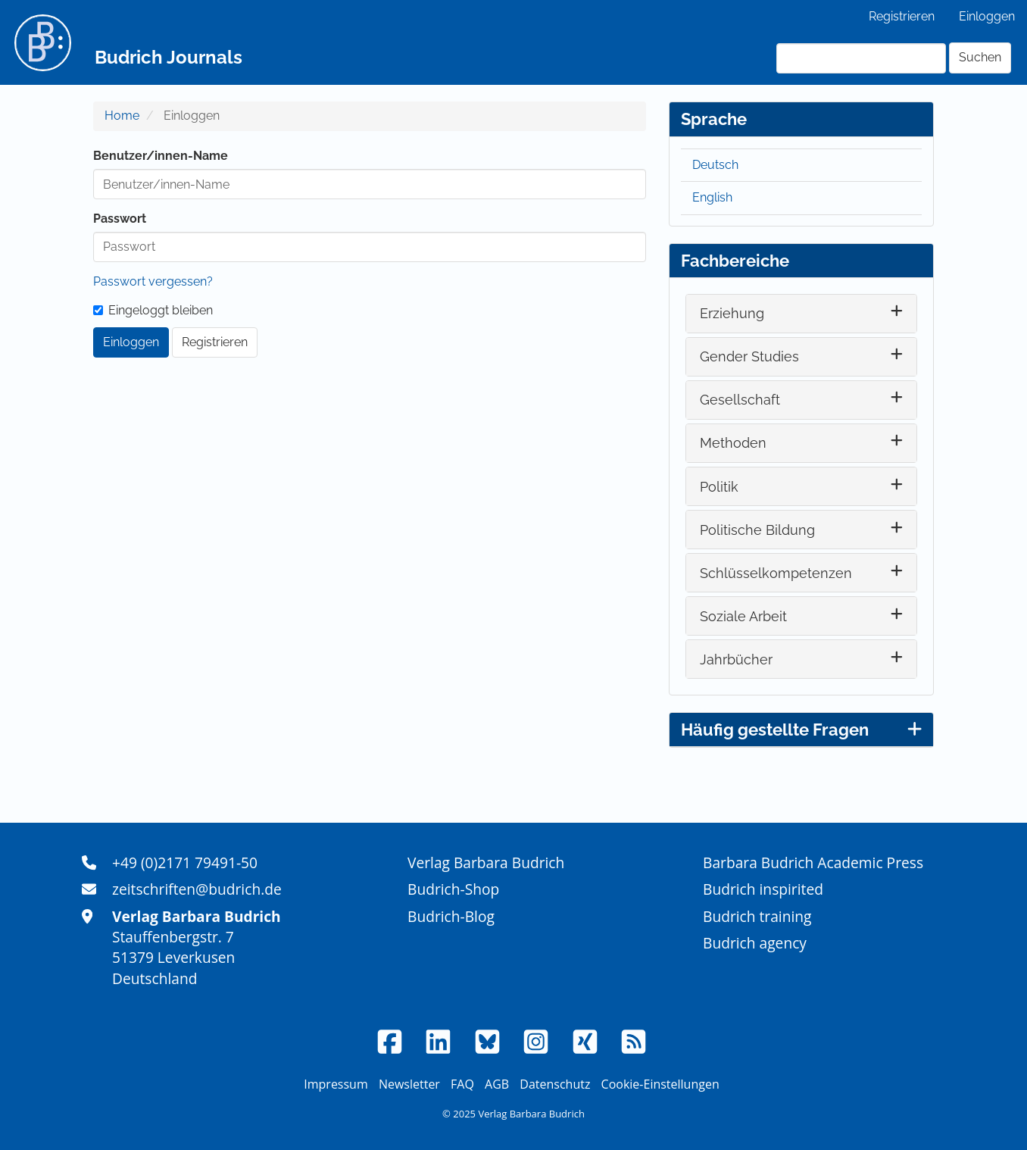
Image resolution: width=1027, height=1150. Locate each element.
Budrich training (757, 916)
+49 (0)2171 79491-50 (185, 862)
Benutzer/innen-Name (160, 155)
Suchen (980, 57)
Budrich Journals (168, 57)
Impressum (335, 1084)
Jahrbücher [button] (736, 659)
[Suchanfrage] (861, 58)
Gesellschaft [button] (740, 400)
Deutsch (715, 165)
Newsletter (409, 1084)
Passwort (119, 218)
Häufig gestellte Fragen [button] (801, 729)
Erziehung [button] (732, 313)
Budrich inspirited (763, 889)
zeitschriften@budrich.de (197, 889)
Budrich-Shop (453, 889)
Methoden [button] (733, 443)
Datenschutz (555, 1084)
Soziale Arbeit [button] (743, 616)
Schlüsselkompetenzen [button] (776, 573)
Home (122, 115)
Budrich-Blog (451, 916)
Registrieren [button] (215, 342)
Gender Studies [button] (749, 356)
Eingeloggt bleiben (153, 310)
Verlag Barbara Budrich (485, 862)
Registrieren (902, 16)
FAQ (462, 1084)
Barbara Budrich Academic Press (813, 862)
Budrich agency (755, 943)
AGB (497, 1084)
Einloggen (987, 16)
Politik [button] (719, 487)
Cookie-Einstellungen (660, 1084)
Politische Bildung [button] (757, 530)
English (712, 197)
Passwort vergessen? (153, 281)
